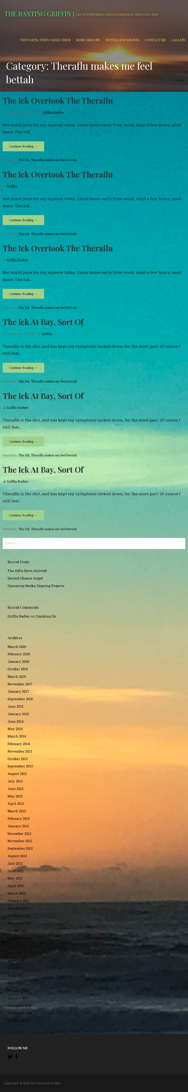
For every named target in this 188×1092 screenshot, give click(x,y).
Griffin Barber (53, 112)
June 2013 (15, 788)
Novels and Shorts (122, 40)
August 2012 (17, 856)
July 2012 (15, 863)
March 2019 (17, 676)
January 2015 (18, 714)
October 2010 (18, 1020)
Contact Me (155, 40)
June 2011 (15, 960)
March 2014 (17, 736)
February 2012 (19, 901)
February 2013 (19, 818)
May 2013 (15, 796)
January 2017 (18, 691)
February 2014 (19, 744)
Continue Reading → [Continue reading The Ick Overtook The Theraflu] (23, 146)
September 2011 (20, 938)
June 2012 (15, 871)
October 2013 (18, 759)
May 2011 (15, 968)
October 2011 (17, 930)
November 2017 (20, 684)
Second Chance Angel (25, 578)
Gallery (179, 40)
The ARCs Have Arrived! (27, 571)
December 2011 (19, 915)
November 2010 (20, 1013)
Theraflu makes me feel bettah (54, 160)
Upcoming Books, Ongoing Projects (36, 586)
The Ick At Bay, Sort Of (43, 321)
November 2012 (20, 841)
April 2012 (16, 886)
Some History (88, 40)
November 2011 (20, 923)
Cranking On (45, 616)
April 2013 (16, 803)
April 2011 (15, 975)
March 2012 (17, 893)
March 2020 (17, 647)
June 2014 (16, 721)
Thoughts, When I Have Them (45, 40)
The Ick (23, 160)
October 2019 (18, 669)
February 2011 (18, 990)
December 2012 (19, 833)
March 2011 (16, 983)
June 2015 (15, 706)
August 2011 (17, 946)
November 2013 (20, 751)
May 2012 (15, 878)
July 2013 (15, 781)
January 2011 (18, 998)
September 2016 (20, 699)
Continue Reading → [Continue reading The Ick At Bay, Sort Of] (23, 368)
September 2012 (20, 848)
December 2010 (19, 1005)
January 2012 (18, 908)
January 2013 (18, 826)
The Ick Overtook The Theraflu (58, 100)
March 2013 (17, 811)
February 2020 (19, 654)
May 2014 (15, 729)
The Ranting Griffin (37, 13)
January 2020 (18, 661)
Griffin (12, 186)
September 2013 (20, 766)
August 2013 (17, 773)
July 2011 (15, 953)
